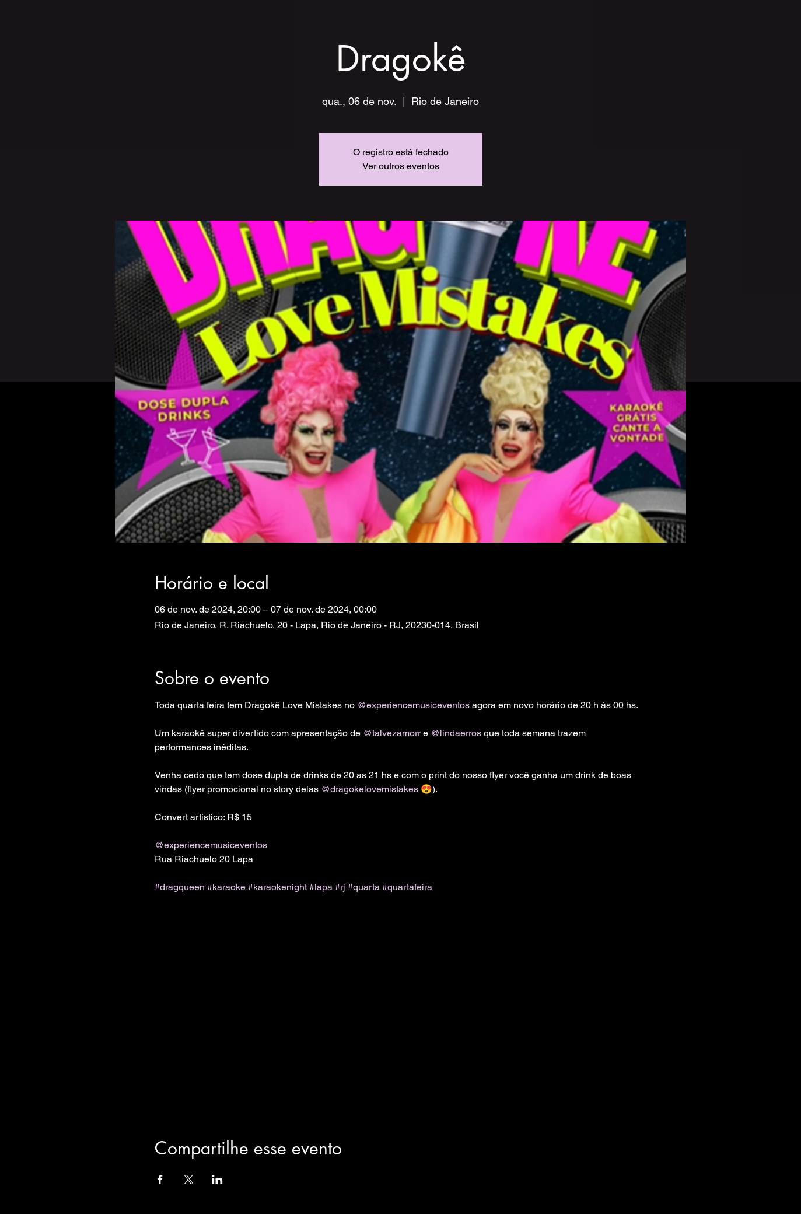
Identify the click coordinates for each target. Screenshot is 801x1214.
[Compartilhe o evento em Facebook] (160, 1179)
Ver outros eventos (400, 166)
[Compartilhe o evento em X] (188, 1179)
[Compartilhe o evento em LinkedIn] (217, 1179)
